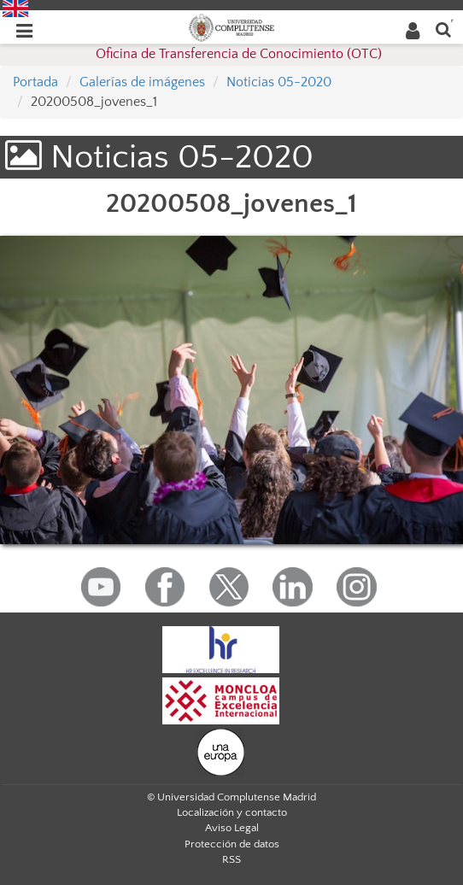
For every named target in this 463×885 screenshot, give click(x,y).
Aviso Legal (232, 828)
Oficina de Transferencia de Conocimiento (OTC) (239, 54)
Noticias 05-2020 (278, 82)
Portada (35, 82)
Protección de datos (232, 844)
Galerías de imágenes (142, 82)
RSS (231, 859)
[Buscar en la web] (443, 28)
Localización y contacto (232, 812)
